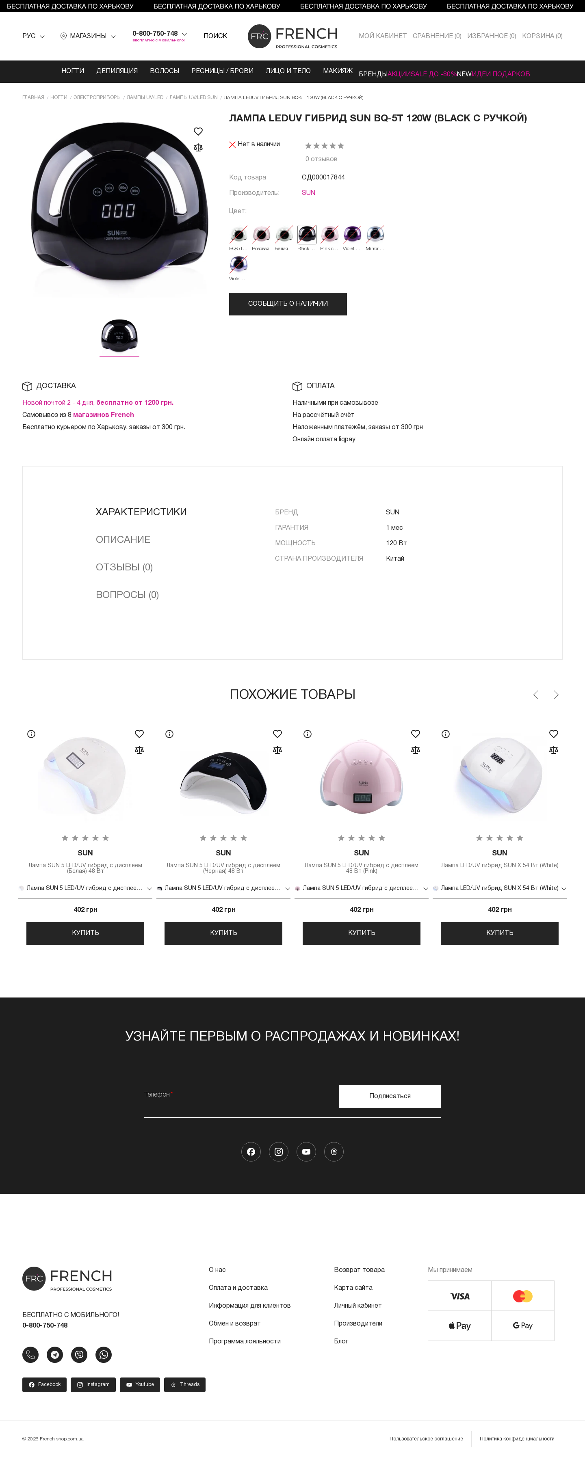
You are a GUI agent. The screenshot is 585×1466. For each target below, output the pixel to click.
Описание (123, 538)
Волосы (134, 71)
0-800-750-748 (155, 34)
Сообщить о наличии (288, 302)
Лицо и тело (257, 71)
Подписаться (390, 1105)
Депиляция (86, 71)
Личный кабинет (358, 1314)
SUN (308, 191)
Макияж (307, 71)
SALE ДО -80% (434, 71)
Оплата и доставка (238, 1297)
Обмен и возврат (235, 1332)
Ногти (42, 71)
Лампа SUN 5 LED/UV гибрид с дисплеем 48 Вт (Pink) (361, 862)
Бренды (348, 71)
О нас (217, 1279)
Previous (536, 693)
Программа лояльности (245, 1350)
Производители (358, 1332)
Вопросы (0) (127, 593)
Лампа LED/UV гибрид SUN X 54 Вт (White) (500, 862)
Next (556, 693)
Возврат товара (359, 1279)
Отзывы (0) (124, 566)
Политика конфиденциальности (517, 1447)
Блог (341, 1350)
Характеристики (141, 511)
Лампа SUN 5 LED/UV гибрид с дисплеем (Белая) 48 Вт (85, 862)
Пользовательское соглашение (426, 1447)
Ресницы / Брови (192, 71)
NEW (476, 71)
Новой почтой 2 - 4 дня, (97, 401)
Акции (387, 71)
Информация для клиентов (250, 1314)
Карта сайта (353, 1297)
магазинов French (103, 414)
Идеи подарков (525, 71)
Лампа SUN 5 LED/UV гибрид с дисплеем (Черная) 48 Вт (223, 862)
